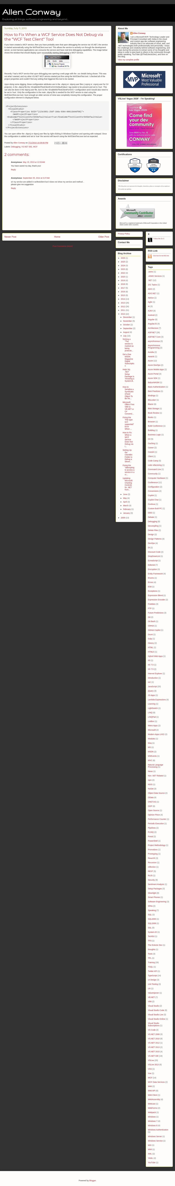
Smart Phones (154, 897)
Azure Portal (153, 374)
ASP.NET (152, 332)
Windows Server (155, 1136)
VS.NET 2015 (154, 1052)
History (151, 643)
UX (149, 988)
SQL (150, 915)
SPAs (150, 906)
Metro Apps (153, 725)
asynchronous (154, 341)
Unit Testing (153, 984)
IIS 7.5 (150, 669)
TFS (149, 941)
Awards (151, 356)
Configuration (153, 487)
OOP (150, 806)
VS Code (152, 1030)
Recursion (152, 862)
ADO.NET (152, 293)
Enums (151, 578)
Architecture (153, 328)
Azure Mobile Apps (156, 369)
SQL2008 (152, 923)
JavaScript (152, 686)
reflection (152, 867)
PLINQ (151, 832)
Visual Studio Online (156, 1019)
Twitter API (152, 971)
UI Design (152, 980)
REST (150, 871)
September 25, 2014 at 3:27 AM (36, 178)
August (126, 332)
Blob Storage (153, 408)
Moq (150, 743)
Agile (150, 302)
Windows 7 (152, 1121)
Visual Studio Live (155, 1014)
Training (151, 962)
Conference (153, 482)
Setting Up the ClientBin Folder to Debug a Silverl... (127, 456)
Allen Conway (31, 11)
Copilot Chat (153, 500)
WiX (149, 1145)
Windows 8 (152, 1125)
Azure (150, 361)
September (128, 328)
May (125, 498)
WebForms (152, 1108)
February (127, 509)
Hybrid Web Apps (155, 656)
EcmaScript (153, 560)
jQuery (151, 691)
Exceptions (152, 591)
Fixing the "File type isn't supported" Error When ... (128, 423)
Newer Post (10, 236)
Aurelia (151, 352)
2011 (123, 310)
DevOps (151, 543)
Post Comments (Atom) (62, 246)
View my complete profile (128, 60)
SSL (149, 928)
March (126, 505)
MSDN (151, 752)
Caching (151, 443)
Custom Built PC (155, 508)
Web (150, 1086)
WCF (35, 147)
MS (149, 747)
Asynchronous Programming (154, 346)
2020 (123, 277)
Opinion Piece (154, 815)
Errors (150, 582)
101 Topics (152, 285)
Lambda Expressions (157, 700)
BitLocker (152, 400)
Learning (151, 704)
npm (150, 780)
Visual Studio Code (156, 1010)
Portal (150, 836)
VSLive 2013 (153, 1064)
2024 (123, 265)
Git (149, 617)
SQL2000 (152, 919)
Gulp (150, 639)
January (126, 513)
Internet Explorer (155, 673)
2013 (123, 303)
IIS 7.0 (150, 665)
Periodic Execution (156, 823)
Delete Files (153, 530)
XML (150, 1154)
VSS (150, 1069)
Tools (150, 954)
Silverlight (152, 893)
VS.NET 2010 (154, 1039)
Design (151, 534)
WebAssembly (154, 1099)
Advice (151, 298)
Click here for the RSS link (161, 256)
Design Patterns (155, 539)
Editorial (151, 565)
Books (150, 417)
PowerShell (153, 841)
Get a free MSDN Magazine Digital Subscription (128, 360)
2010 (123, 314)
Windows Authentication (158, 1130)
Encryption (152, 569)
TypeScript (152, 975)
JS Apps (151, 695)
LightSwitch (153, 708)
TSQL (150, 967)
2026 (123, 258)
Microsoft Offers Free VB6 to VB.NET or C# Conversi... (128, 408)
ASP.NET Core (154, 337)
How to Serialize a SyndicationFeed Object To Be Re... (128, 393)
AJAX (150, 311)
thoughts (151, 949)
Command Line (154, 469)
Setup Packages (155, 889)
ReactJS (151, 858)
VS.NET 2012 (154, 1043)
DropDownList (154, 556)
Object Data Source (156, 793)
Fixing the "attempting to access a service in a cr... (128, 470)
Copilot (151, 495)
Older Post (103, 236)
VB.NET (151, 997)
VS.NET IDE (26, 147)
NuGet (150, 789)
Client (150, 456)
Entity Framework (155, 574)
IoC (149, 682)
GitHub (151, 626)
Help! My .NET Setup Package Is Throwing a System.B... (128, 376)
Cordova (151, 504)
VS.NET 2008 (154, 1034)
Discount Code (154, 552)
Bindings (151, 395)
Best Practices (154, 391)
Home (57, 236)
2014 (123, 299)
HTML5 (151, 652)
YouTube (151, 1162)
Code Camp (153, 461)
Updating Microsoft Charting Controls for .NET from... (127, 484)
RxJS (150, 875)
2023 (123, 269)
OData (150, 797)
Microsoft (152, 730)
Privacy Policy (124, 234)
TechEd (151, 936)
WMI (150, 1149)
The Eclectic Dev (155, 945)
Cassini (151, 452)
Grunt (150, 634)
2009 (123, 518)
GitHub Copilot (154, 630)
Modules (151, 739)
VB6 (149, 1001)
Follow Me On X (159, 238)
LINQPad (152, 717)
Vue (149, 1073)
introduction (153, 678)
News (150, 771)
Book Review (153, 413)
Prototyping (153, 854)
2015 (123, 295)
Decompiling (153, 526)
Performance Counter (157, 819)
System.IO (152, 932)
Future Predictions (156, 613)
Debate (151, 517)
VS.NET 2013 (154, 1047)
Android (151, 315)
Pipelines (152, 828)
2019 (123, 280)
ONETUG (152, 802)
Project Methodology (156, 845)
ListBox (151, 721)
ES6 (149, 587)
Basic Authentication (156, 387)
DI (149, 547)
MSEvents (152, 756)
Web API (151, 1091)
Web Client (152, 1095)
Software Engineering (157, 902)
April (125, 502)
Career (151, 448)
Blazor (150, 404)
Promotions (153, 849)
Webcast (151, 1104)
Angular (151, 319)
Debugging (15, 147)
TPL (149, 958)
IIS (149, 660)
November (127, 321)
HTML (150, 647)
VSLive (151, 1060)
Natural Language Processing (155, 766)
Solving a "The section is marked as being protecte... (128, 345)
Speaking (152, 910)
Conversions (153, 491)
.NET (150, 280)
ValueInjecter (153, 993)
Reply (13, 170)
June (125, 494)
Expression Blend (155, 595)
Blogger (92, 1180)
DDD (150, 513)
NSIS (150, 784)
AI (149, 306)
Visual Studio (153, 1006)
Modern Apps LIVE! (156, 734)
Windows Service (155, 1141)
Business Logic (154, 435)
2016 (123, 292)
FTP (149, 608)
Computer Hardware (156, 478)
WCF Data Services (156, 1082)
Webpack (152, 1112)
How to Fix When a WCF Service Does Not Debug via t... (128, 439)
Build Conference (155, 426)
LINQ (150, 712)
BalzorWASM (153, 382)
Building (151, 430)
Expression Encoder (156, 600)
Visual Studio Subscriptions (153, 1024)
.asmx (150, 272)
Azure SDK (152, 378)
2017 (123, 288)
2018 (123, 284)
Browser (151, 422)
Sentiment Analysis (156, 884)
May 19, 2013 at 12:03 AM (34, 162)
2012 (123, 306)
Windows (152, 1117)
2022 (123, 273)
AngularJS (152, 324)
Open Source (153, 810)
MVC (150, 760)
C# (149, 439)
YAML (150, 1158)
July (125, 336)
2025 (123, 262)
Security (151, 880)
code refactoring (155, 465)
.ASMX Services (155, 276)
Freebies (151, 604)
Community (153, 474)
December (127, 317)
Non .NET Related (155, 776)
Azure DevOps (154, 365)
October (126, 325)
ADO (150, 289)
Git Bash (151, 621)
